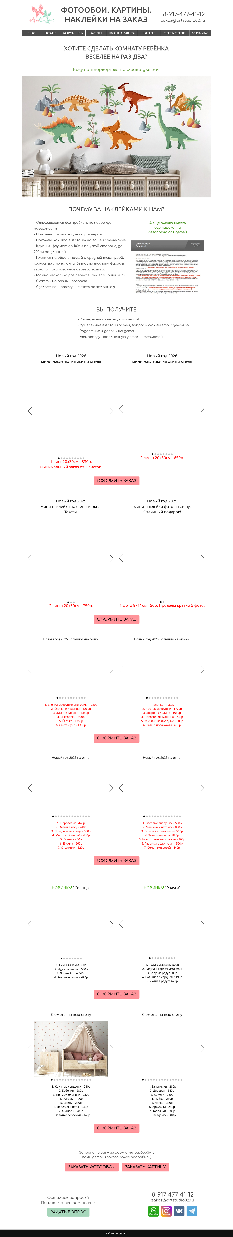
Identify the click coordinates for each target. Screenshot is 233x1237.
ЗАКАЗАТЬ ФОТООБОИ (92, 1167)
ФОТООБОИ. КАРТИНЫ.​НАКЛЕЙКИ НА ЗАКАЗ (106, 14)
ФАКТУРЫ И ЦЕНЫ (73, 33)
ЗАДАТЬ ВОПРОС (68, 1212)
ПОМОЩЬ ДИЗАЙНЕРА (122, 33)
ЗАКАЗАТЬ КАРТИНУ (145, 1167)
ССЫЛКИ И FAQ (200, 33)
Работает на (116, 1233)
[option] (71, 411)
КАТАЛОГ (50, 33)
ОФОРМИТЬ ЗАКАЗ (116, 481)
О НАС (31, 33)
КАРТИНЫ (96, 33)
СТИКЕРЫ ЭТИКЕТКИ (175, 33)
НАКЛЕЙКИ (149, 33)
